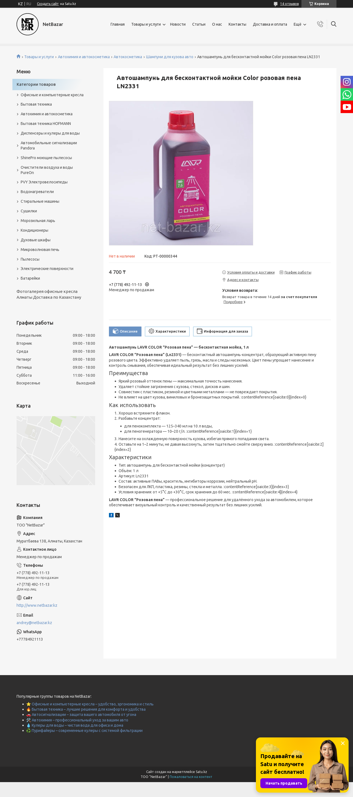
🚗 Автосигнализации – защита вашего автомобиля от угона (81, 714)
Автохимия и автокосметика (84, 57)
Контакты (237, 24)
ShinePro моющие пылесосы (46, 158)
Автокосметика (128, 57)
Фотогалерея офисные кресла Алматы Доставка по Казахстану (49, 294)
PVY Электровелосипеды (44, 182)
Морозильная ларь (38, 220)
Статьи (198, 24)
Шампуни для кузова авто (169, 57)
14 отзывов (289, 4)
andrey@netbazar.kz (34, 623)
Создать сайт (48, 4)
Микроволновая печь (40, 249)
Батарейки (30, 278)
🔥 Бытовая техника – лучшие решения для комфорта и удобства (86, 709)
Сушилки (29, 211)
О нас (217, 24)
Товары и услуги (146, 24)
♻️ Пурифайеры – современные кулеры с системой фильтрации (84, 730)
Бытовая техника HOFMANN (46, 123)
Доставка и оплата (270, 24)
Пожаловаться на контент (191, 777)
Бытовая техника (36, 104)
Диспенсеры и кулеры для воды (50, 133)
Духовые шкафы (35, 240)
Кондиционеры (34, 230)
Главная (118, 24)
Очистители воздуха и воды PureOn (47, 170)
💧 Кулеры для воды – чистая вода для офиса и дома (74, 725)
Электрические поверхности (47, 268)
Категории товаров (36, 84)
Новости (178, 24)
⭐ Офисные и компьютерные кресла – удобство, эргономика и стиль (90, 704)
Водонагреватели (37, 191)
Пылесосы (30, 259)
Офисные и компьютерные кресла (52, 95)
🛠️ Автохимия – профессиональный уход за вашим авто (77, 720)
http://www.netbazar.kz (37, 605)
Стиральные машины (40, 201)
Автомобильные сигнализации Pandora (49, 145)
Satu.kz (201, 772)
